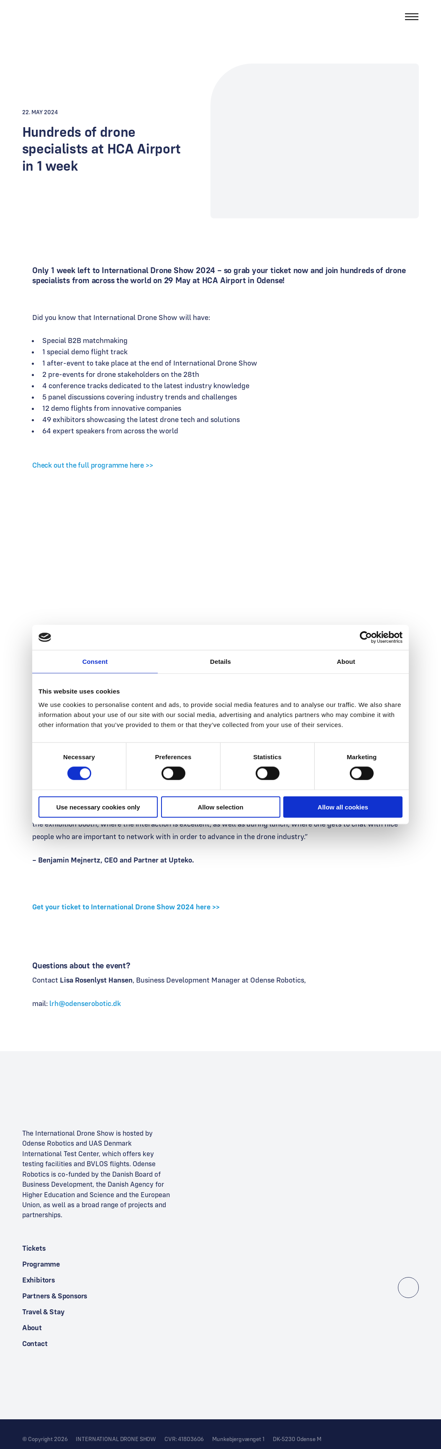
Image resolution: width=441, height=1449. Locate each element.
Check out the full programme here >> (92, 465)
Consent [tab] (95, 661)
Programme (41, 1264)
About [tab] (346, 661)
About (32, 1327)
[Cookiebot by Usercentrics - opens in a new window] (366, 637)
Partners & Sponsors (54, 1295)
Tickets (34, 1248)
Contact (35, 1343)
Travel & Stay (43, 1311)
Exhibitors (38, 1279)
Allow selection (220, 806)
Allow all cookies (343, 806)
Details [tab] (220, 661)
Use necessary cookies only (98, 806)
